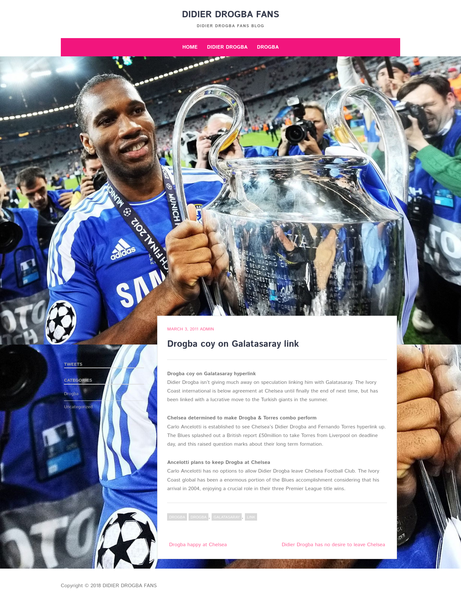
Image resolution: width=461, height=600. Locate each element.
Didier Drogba (227, 47)
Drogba (268, 47)
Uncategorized (78, 407)
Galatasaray (227, 517)
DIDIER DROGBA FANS (230, 14)
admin (207, 329)
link (251, 517)
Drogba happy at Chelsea (198, 544)
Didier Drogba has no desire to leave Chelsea (333, 544)
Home (190, 47)
